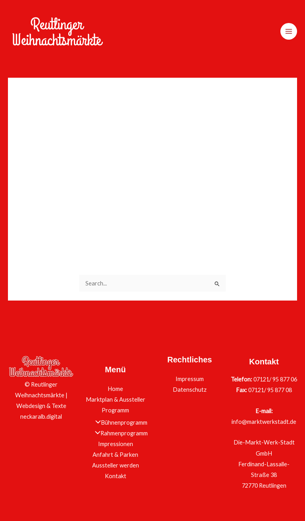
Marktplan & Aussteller (115, 399)
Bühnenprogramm (119, 422)
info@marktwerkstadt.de (264, 421)
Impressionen (115, 444)
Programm (115, 410)
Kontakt (115, 476)
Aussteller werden (115, 465)
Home (115, 388)
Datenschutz (190, 389)
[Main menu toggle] (288, 31)
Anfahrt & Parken (115, 454)
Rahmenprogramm (119, 433)
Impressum (190, 378)
